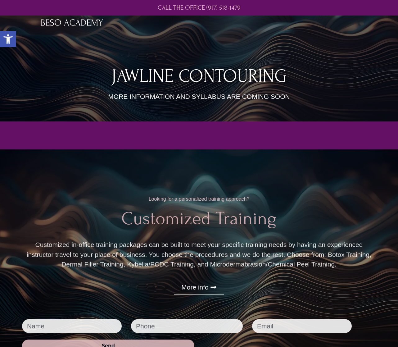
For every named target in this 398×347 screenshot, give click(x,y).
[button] (8, 39)
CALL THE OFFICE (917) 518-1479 (199, 7)
